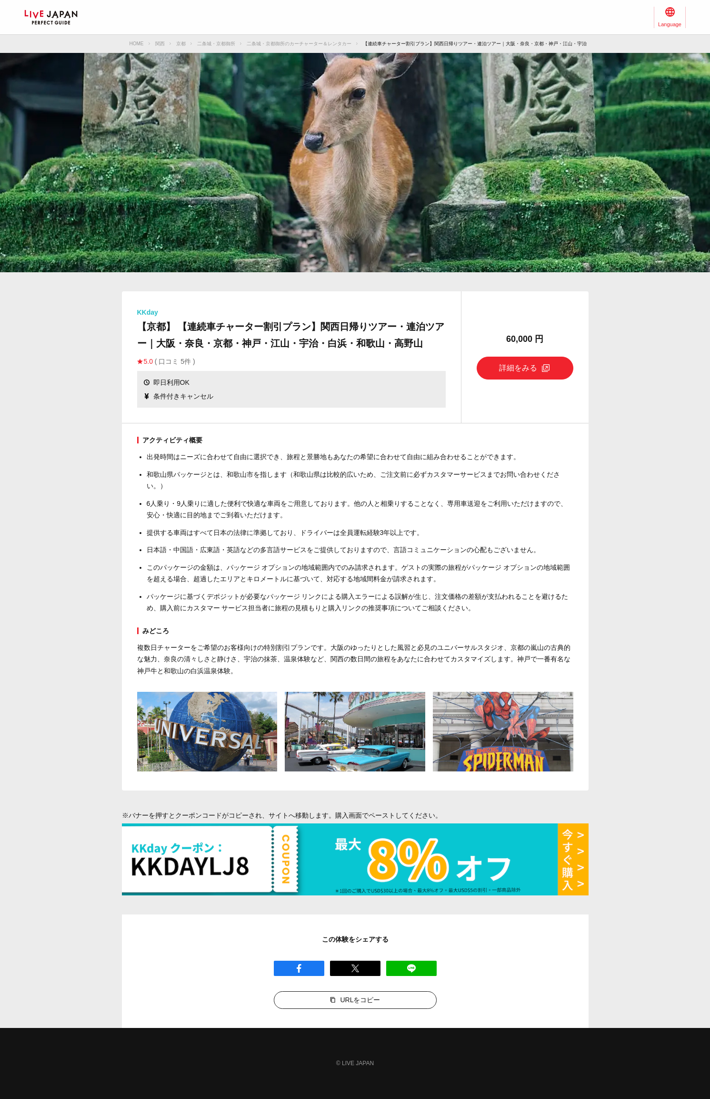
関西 (160, 43)
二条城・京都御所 (216, 43)
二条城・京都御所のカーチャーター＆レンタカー (299, 43)
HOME (137, 43)
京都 (181, 43)
